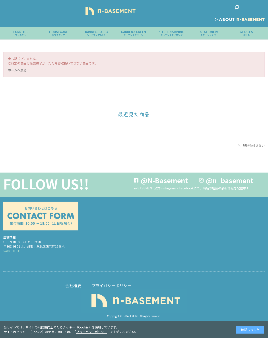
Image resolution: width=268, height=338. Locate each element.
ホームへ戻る (17, 70)
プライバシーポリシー (111, 285)
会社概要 (73, 285)
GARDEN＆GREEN (133, 33)
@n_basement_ (231, 180)
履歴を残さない (254, 145)
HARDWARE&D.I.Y (96, 33)
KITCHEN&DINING (171, 33)
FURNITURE (21, 33)
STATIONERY (209, 33)
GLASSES (246, 33)
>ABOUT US (12, 251)
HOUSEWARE (58, 33)
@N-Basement (164, 180)
